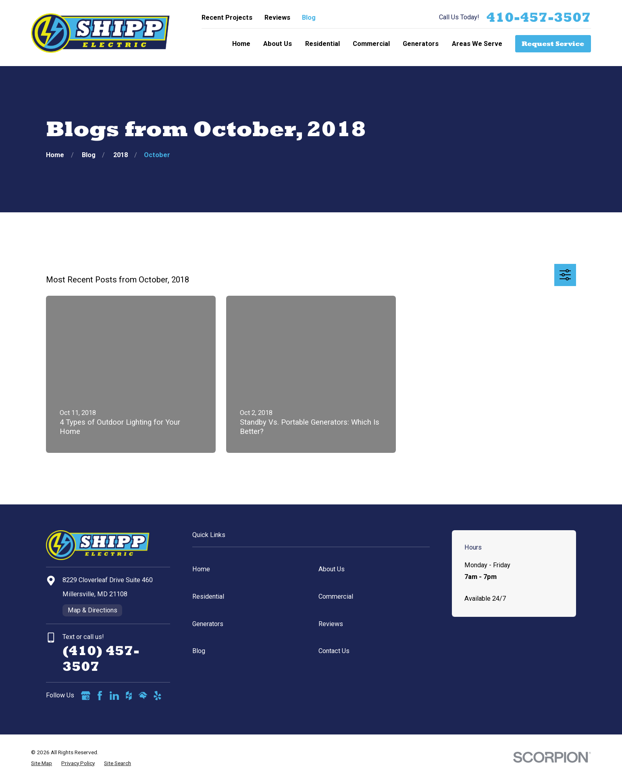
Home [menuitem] (241, 44)
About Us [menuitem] (277, 44)
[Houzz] (128, 695)
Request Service (553, 43)
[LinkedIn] (114, 695)
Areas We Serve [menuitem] (477, 44)
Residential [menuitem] (322, 44)
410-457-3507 (538, 17)
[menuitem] (41, 763)
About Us (331, 569)
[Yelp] (157, 695)
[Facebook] (99, 695)
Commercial (335, 596)
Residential (208, 596)
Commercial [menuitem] (371, 44)
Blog (309, 17)
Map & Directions (92, 610)
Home (201, 569)
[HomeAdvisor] (143, 695)
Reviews (277, 17)
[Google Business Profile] (85, 695)
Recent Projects (227, 17)
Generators (207, 624)
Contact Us (333, 651)
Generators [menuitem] (421, 44)
